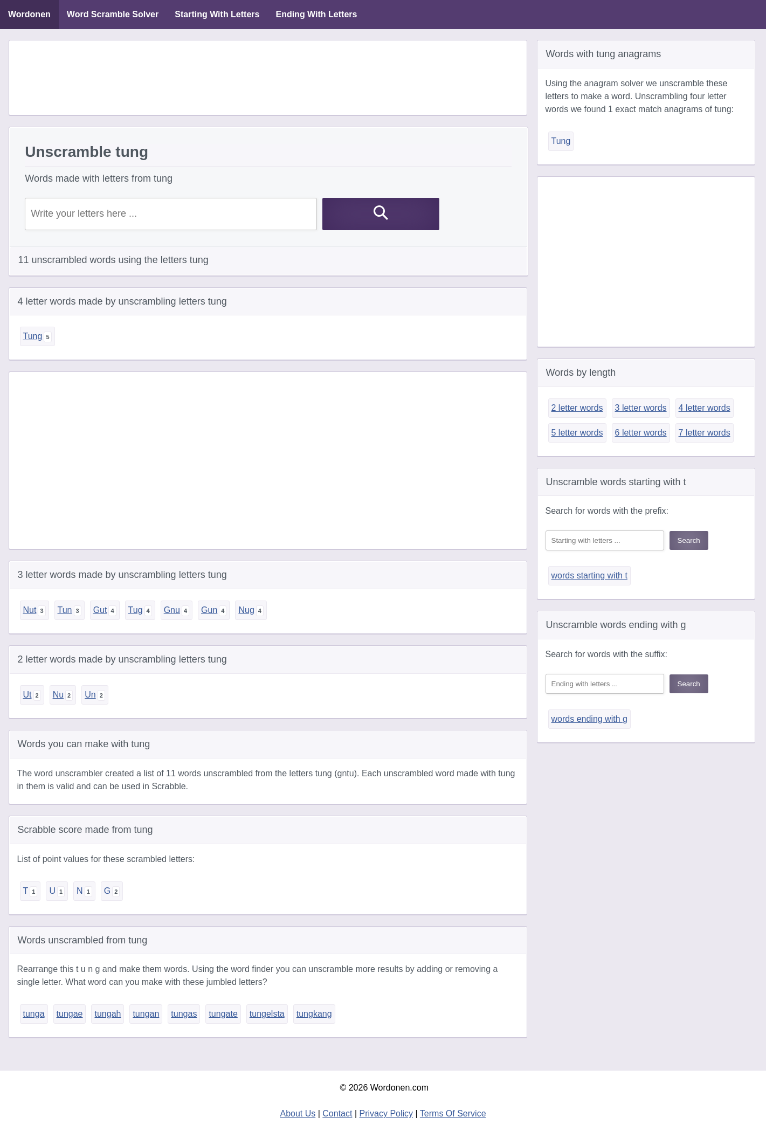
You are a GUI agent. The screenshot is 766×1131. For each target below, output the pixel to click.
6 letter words (641, 432)
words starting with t (589, 575)
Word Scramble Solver (112, 14)
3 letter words (641, 407)
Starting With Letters (217, 14)
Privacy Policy (386, 1113)
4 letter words (704, 407)
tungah (107, 1013)
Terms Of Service (453, 1113)
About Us (297, 1113)
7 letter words (704, 432)
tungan (146, 1013)
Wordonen (29, 14)
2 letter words (577, 407)
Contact (337, 1113)
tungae (70, 1013)
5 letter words (577, 432)
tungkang (314, 1013)
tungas (184, 1013)
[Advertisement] (268, 77)
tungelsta (267, 1013)
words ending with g (589, 718)
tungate (223, 1013)
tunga (34, 1013)
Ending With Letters (316, 14)
